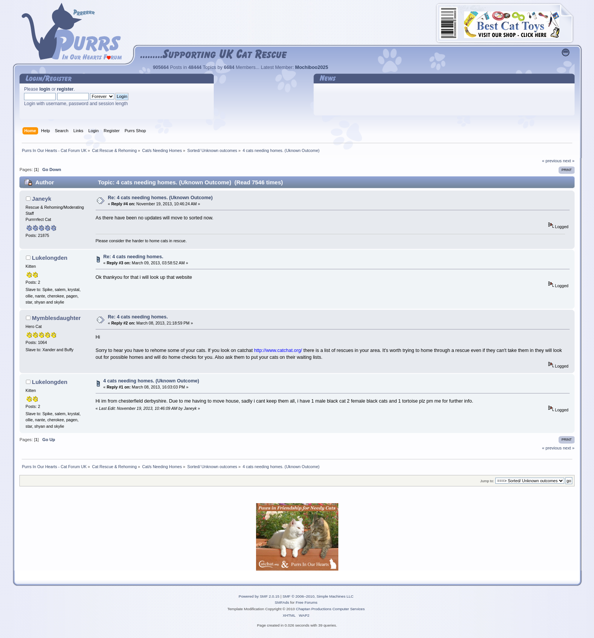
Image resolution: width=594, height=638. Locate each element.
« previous (552, 160)
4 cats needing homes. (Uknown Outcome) (151, 381)
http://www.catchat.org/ (278, 350)
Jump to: (487, 481)
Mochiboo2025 (311, 67)
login (44, 89)
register (65, 89)
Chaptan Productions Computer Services (330, 609)
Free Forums (306, 602)
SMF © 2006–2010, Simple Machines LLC (317, 596)
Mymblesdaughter (56, 318)
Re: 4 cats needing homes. (133, 256)
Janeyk (41, 198)
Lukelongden (49, 257)
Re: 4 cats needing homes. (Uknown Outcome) (160, 197)
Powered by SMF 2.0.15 (259, 596)
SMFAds (282, 602)
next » (569, 160)
